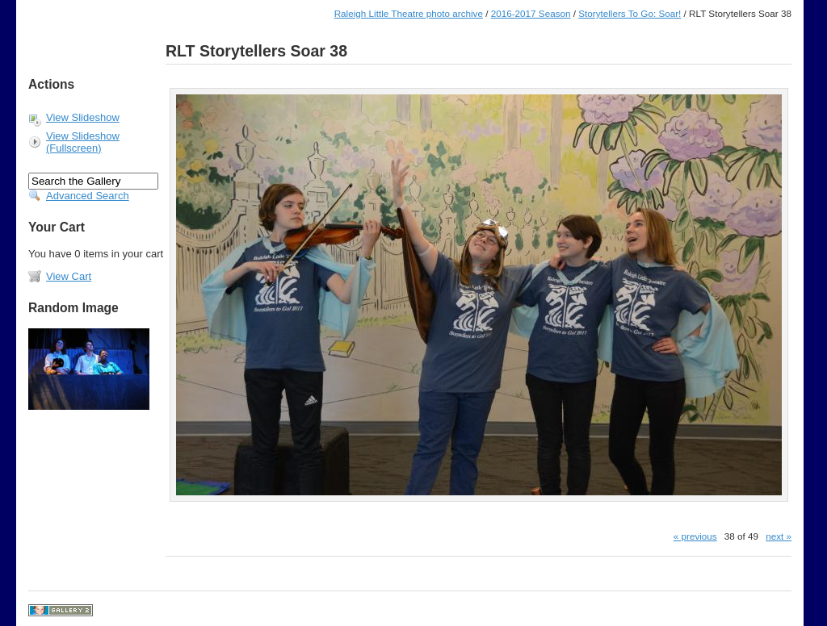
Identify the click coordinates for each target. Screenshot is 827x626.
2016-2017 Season (531, 13)
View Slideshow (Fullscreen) (83, 142)
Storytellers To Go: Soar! (629, 13)
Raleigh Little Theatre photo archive (408, 13)
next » (778, 536)
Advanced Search (87, 196)
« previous (695, 536)
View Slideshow (83, 117)
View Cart (68, 276)
